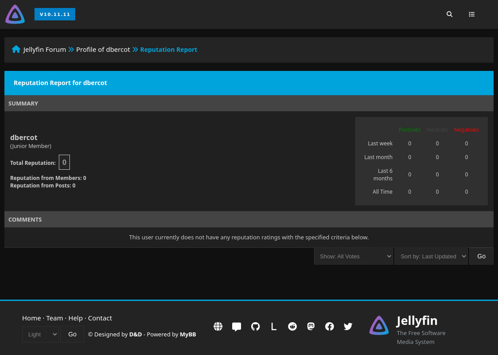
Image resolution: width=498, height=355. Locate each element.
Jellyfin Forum (44, 49)
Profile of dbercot (103, 49)
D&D (135, 334)
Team (54, 317)
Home (31, 317)
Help (76, 317)
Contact (100, 317)
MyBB (188, 334)
